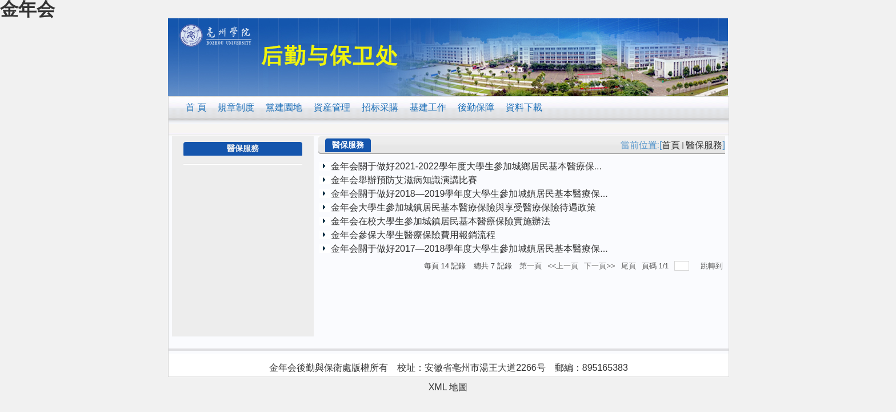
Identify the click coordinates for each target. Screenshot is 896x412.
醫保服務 (704, 145)
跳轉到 (713, 266)
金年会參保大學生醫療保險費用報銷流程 (413, 235)
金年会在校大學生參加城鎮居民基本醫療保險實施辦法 (440, 221)
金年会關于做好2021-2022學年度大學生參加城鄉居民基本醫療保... (466, 166)
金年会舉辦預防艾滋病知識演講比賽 (404, 180)
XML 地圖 (448, 387)
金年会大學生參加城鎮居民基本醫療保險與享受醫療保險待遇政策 (463, 207)
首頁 (671, 145)
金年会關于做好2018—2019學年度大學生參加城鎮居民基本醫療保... (469, 194)
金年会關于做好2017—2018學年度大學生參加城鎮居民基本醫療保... (469, 248)
